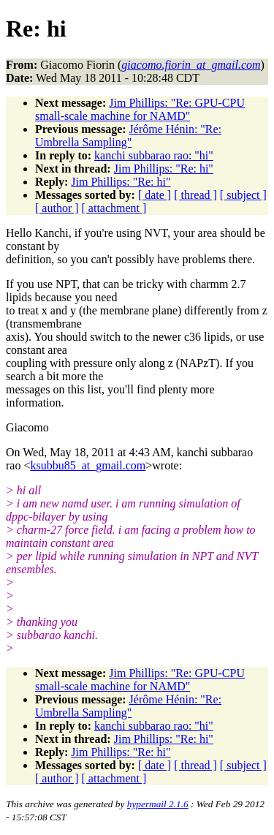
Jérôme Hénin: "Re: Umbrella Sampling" (128, 135)
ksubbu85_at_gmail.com (87, 465)
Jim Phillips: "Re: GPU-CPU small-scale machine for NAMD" (140, 109)
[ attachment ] (114, 208)
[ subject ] (243, 195)
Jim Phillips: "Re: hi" (163, 168)
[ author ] (57, 208)
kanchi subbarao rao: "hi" (153, 155)
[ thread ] (195, 195)
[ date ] (154, 195)
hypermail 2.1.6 (158, 803)
